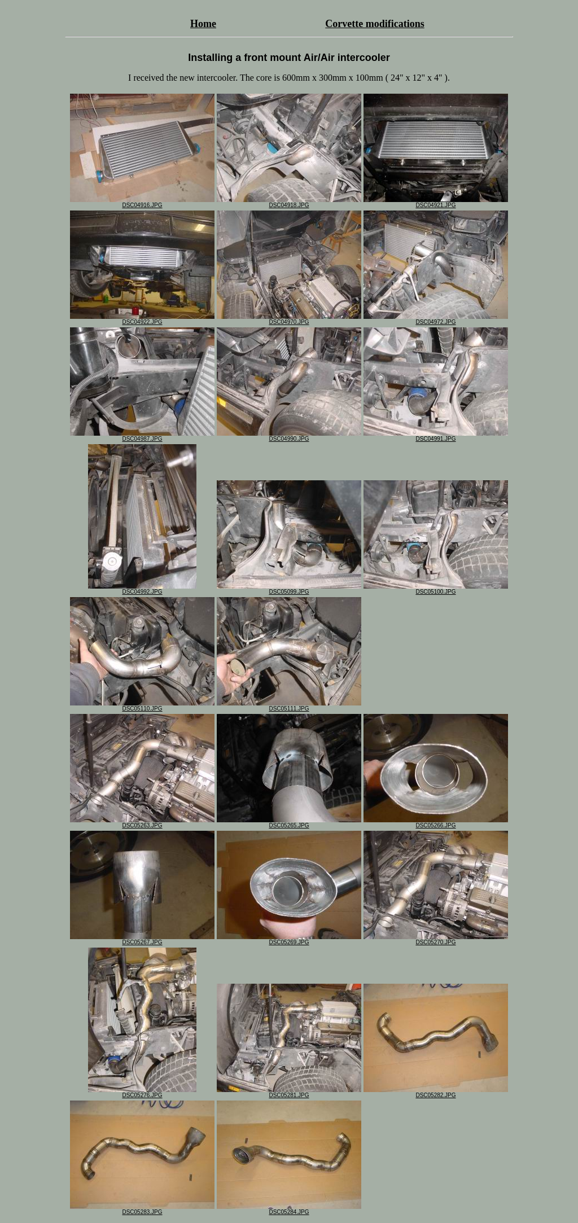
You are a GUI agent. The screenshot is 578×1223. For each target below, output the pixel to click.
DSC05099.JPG (289, 589)
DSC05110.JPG (142, 706)
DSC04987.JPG (142, 436)
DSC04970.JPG (289, 319)
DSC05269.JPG (289, 939)
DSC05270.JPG (436, 939)
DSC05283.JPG (142, 1209)
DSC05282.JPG (436, 1092)
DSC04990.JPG (289, 436)
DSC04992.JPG (142, 589)
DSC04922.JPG (142, 319)
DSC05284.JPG (289, 1209)
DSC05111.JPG (289, 706)
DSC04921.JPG (436, 202)
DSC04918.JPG (289, 202)
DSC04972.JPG (436, 319)
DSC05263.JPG (142, 823)
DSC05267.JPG (142, 939)
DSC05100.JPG (436, 589)
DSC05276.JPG (142, 1092)
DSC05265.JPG (289, 823)
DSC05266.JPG (436, 823)
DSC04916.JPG (142, 202)
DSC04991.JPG (436, 436)
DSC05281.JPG (289, 1092)
